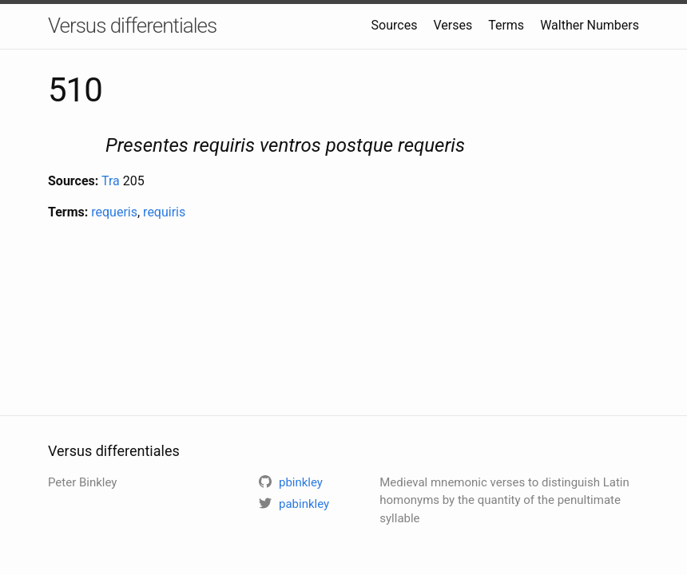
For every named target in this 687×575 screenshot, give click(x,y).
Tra (110, 180)
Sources (394, 25)
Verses (452, 25)
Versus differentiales (132, 26)
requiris (164, 212)
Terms (506, 25)
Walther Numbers (589, 25)
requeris (114, 212)
